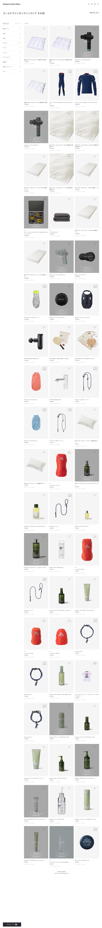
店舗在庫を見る (88, 55)
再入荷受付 (87, 53)
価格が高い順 (93, 12)
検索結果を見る (12, 924)
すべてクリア (18, 23)
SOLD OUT (87, 41)
